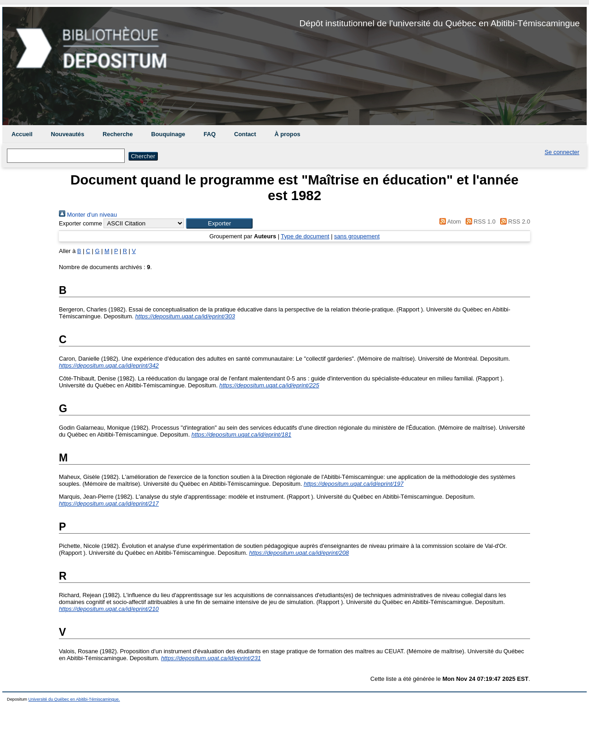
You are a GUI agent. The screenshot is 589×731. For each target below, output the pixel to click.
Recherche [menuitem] (118, 134)
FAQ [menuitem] (209, 134)
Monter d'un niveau (88, 214)
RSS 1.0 (479, 221)
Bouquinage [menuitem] (168, 134)
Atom (449, 221)
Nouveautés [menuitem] (68, 134)
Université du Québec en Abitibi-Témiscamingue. (74, 699)
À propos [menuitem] (287, 134)
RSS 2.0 (513, 221)
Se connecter (562, 152)
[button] (219, 223)
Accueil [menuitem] (22, 134)
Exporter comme (80, 223)
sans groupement (357, 236)
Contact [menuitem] (245, 134)
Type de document (305, 236)
